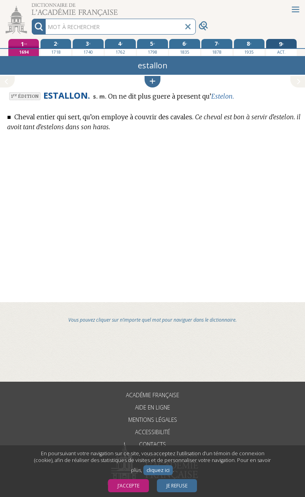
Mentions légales (152, 419)
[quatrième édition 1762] (120, 47)
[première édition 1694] (23, 47)
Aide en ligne (152, 407)
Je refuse (176, 485)
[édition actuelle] (281, 47)
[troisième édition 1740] (88, 47)
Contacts (152, 444)
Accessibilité (152, 432)
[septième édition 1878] (216, 47)
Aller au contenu (31, 7)
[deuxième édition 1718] (56, 47)
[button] (152, 81)
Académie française (152, 395)
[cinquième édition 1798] (152, 47)
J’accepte (128, 485)
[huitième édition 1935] (249, 47)
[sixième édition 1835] (184, 47)
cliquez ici (158, 470)
